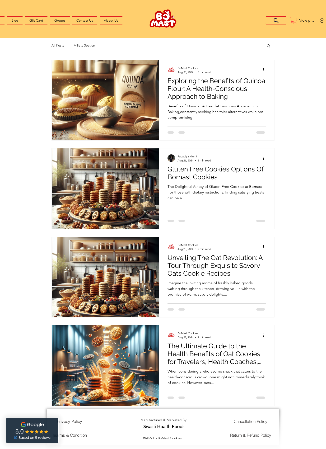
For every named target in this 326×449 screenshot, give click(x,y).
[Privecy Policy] (69, 421)
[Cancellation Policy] (250, 421)
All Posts (57, 45)
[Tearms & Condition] (69, 435)
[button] (293, 20)
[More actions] (265, 70)
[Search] (276, 20)
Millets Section (84, 45)
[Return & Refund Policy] (250, 435)
